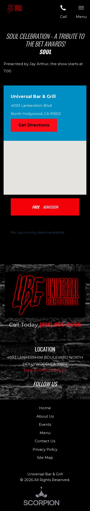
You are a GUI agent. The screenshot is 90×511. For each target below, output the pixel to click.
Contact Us (45, 441)
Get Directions (33, 125)
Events (45, 424)
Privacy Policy (45, 449)
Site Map (45, 457)
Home (45, 408)
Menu (45, 433)
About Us (45, 416)
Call (63, 11)
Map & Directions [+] (45, 370)
